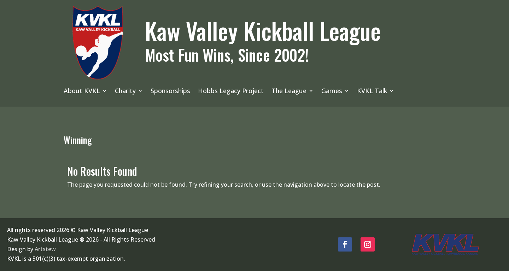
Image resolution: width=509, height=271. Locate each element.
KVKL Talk (372, 91)
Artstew (45, 249)
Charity (125, 91)
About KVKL (82, 91)
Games (331, 91)
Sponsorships (170, 91)
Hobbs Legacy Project (231, 91)
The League (288, 91)
